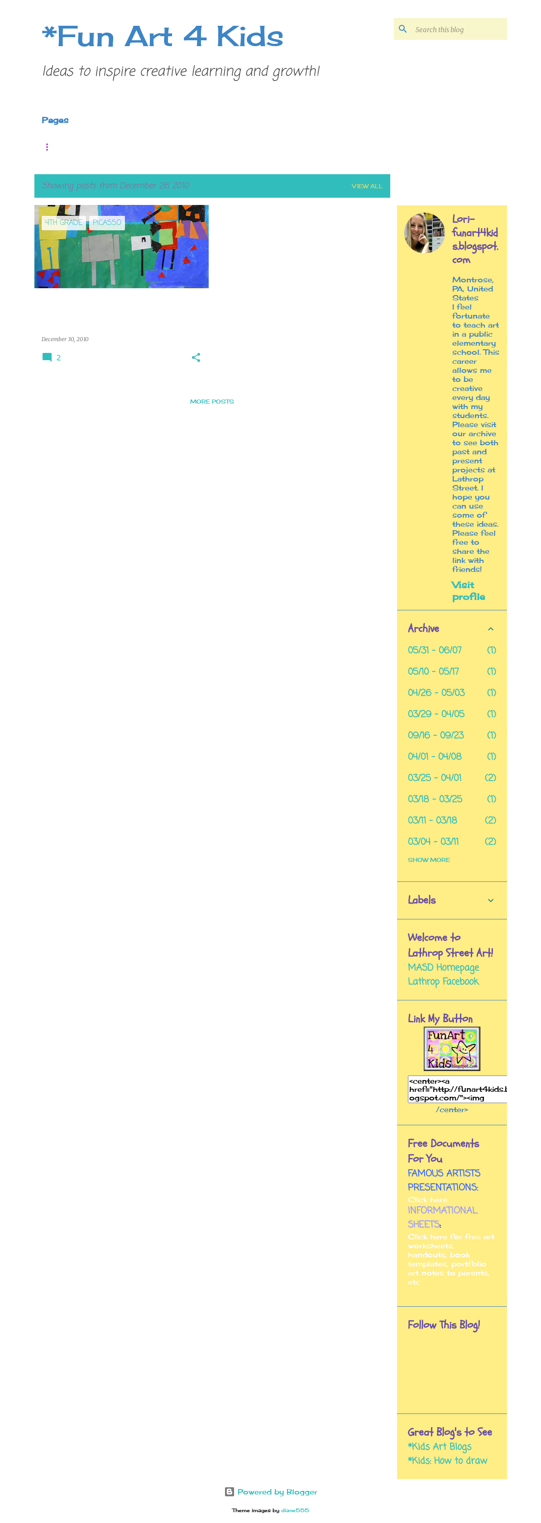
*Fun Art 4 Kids (163, 36)
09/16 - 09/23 (436, 736)
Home (57, 146)
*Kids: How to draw (447, 1461)
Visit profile (468, 590)
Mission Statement (262, 146)
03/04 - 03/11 (433, 842)
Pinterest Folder (140, 146)
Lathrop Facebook (443, 982)
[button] (196, 358)
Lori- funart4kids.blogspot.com (475, 240)
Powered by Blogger (270, 1491)
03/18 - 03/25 (435, 800)
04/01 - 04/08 (435, 757)
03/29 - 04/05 (436, 715)
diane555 (295, 1510)
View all (367, 186)
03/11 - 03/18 (432, 821)
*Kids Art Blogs (439, 1447)
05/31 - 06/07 (435, 651)
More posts (212, 401)
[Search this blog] (459, 29)
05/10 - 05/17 (433, 672)
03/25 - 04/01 (434, 778)
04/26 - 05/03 (436, 693)
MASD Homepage (443, 968)
